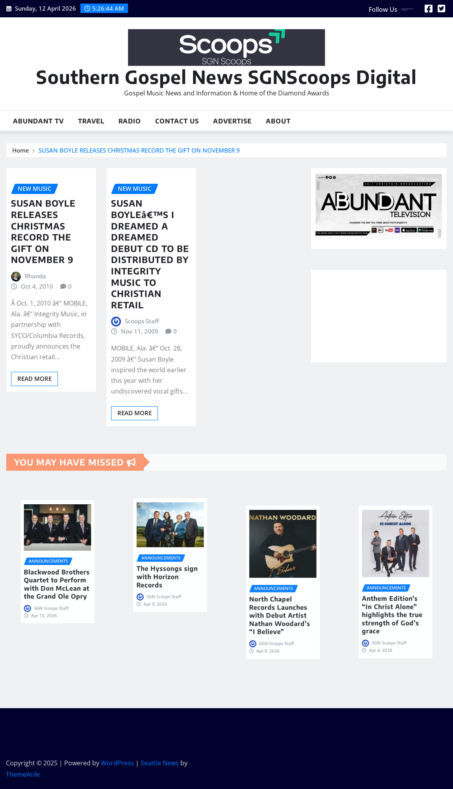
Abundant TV (38, 121)
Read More (34, 378)
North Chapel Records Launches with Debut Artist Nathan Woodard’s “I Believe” (281, 596)
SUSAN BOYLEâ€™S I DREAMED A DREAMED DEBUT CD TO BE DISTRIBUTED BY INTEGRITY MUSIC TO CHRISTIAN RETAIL (150, 254)
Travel (91, 121)
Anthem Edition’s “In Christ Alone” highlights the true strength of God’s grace (394, 595)
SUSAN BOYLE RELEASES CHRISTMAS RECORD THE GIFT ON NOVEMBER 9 (139, 150)
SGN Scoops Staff (55, 581)
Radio (130, 121)
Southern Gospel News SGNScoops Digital (226, 76)
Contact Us (177, 121)
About (278, 121)
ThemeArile (23, 774)
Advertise (232, 121)
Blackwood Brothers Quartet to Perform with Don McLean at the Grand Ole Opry (57, 571)
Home (20, 150)
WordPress (117, 763)
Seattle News (160, 763)
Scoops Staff (142, 321)
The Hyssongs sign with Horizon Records (169, 564)
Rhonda (35, 276)
